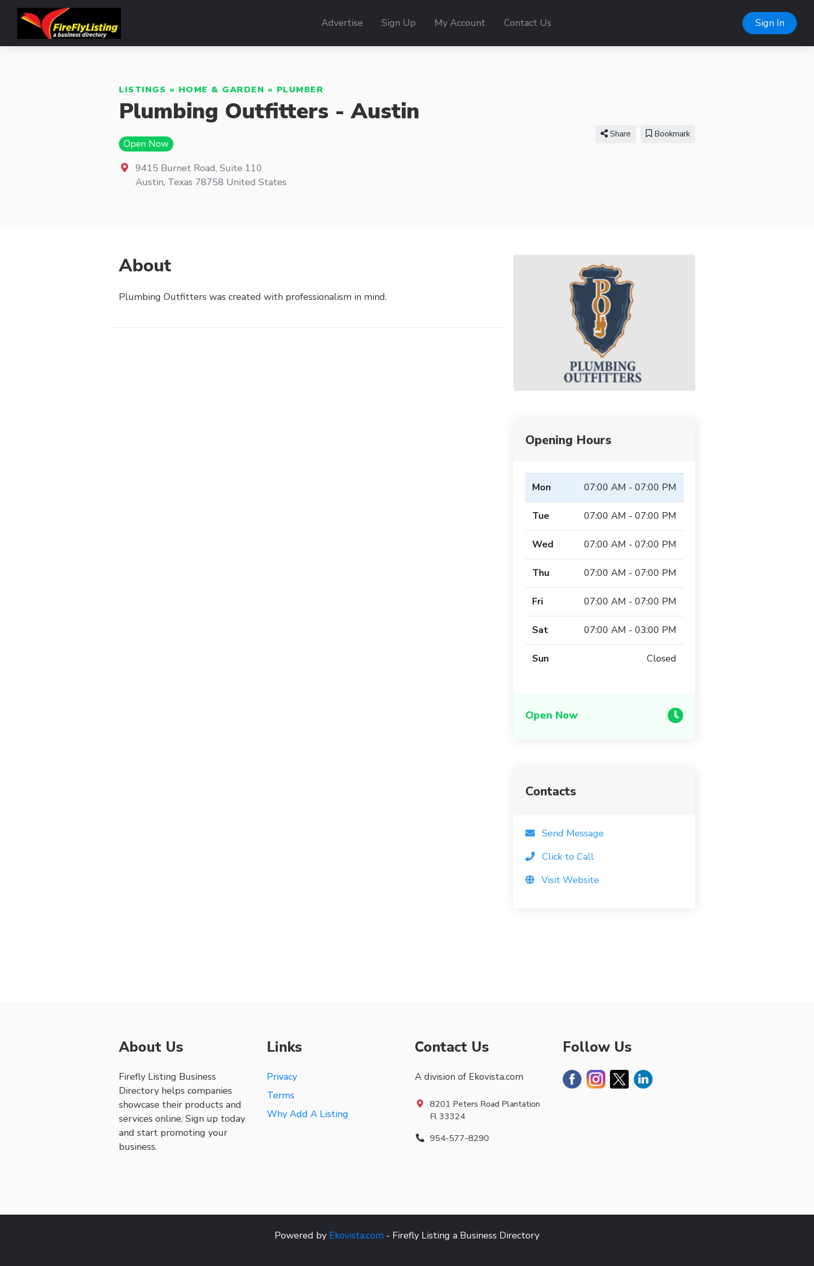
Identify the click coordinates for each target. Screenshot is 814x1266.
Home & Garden (222, 89)
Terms (280, 1095)
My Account (460, 23)
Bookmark (668, 134)
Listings (142, 89)
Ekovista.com (356, 1235)
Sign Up (399, 23)
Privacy (282, 1076)
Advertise (342, 23)
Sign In (769, 23)
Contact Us (527, 23)
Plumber (300, 89)
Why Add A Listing (307, 1114)
